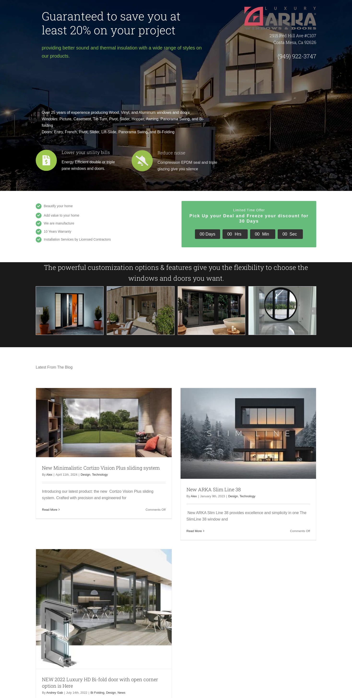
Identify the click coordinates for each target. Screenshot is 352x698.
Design (85, 474)
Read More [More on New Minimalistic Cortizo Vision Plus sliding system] (49, 509)
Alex (49, 474)
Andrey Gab (54, 692)
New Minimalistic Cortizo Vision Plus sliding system (101, 468)
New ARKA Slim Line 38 (214, 489)
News (121, 692)
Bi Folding (97, 692)
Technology (100, 474)
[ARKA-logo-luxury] (280, 8)
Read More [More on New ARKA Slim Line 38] (194, 531)
